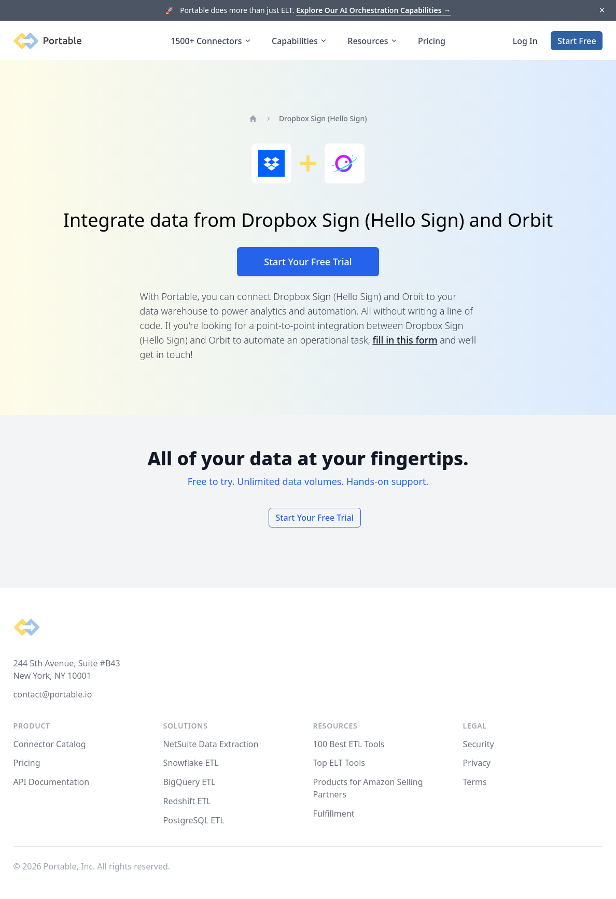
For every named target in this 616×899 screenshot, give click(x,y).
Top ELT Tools (339, 762)
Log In (525, 41)
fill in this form (404, 340)
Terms (475, 782)
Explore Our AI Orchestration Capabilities (373, 10)
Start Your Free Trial (308, 261)
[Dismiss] (601, 10)
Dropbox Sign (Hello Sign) (323, 118)
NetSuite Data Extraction (211, 744)
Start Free (576, 41)
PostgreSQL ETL (194, 820)
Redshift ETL (187, 801)
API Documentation (51, 782)
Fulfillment (334, 813)
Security (478, 744)
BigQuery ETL (189, 782)
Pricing (431, 41)
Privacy (477, 762)
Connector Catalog (49, 744)
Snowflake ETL (191, 762)
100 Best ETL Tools (349, 744)
